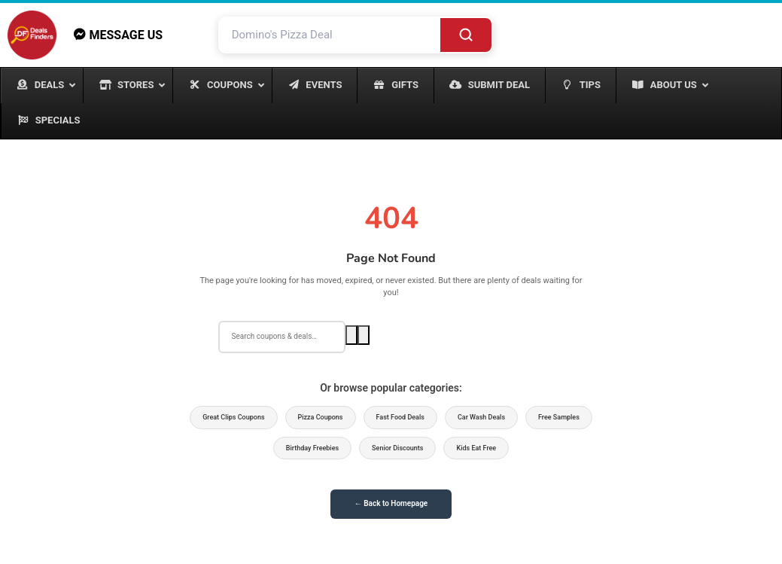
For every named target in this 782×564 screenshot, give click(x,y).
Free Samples (559, 417)
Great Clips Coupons (233, 417)
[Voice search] (364, 335)
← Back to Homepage (391, 503)
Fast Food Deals (400, 417)
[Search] (465, 35)
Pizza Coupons (320, 417)
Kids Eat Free (476, 448)
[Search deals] (281, 336)
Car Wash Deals (481, 417)
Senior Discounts (397, 448)
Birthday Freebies (312, 448)
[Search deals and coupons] (330, 35)
